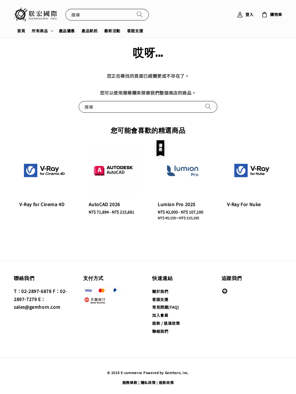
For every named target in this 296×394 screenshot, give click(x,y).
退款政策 (166, 382)
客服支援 (135, 30)
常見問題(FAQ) (165, 307)
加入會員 (160, 315)
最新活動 (112, 30)
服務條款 (130, 382)
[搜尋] (140, 14)
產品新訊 (89, 30)
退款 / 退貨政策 (166, 323)
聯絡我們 (160, 331)
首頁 (21, 30)
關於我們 (160, 291)
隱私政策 (148, 382)
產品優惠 (67, 30)
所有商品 (40, 30)
